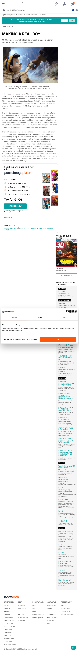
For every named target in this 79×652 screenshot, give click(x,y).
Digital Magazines (37, 617)
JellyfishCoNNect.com (67, 614)
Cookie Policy (8, 641)
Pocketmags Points (38, 614)
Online (34, 611)
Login (48, 623)
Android (34, 608)
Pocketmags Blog (9, 620)
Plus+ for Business (9, 626)
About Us (63, 605)
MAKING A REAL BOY (39, 15)
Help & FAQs (22, 605)
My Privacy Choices (10, 644)
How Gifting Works (23, 617)
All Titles (6, 605)
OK (58, 339)
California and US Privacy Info (9, 634)
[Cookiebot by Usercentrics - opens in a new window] (68, 311)
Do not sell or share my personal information (20, 339)
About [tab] (65, 317)
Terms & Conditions (10, 638)
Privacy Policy (8, 629)
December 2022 (27, 15)
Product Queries (51, 605)
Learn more (8, 217)
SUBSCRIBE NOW (15, 206)
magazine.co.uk (65, 611)
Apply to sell (50, 620)
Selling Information (52, 617)
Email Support (22, 608)
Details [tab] (39, 317)
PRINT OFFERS (24, 228)
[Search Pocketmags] (4, 10)
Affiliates (49, 608)
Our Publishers (8, 623)
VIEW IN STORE (66, 275)
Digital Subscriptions (8, 15)
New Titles (7, 608)
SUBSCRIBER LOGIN (11, 228)
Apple (34, 605)
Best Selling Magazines (7, 613)
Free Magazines (8, 617)
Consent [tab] (14, 317)
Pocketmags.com (66, 608)
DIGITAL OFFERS (36, 228)
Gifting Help (21, 620)
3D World (18, 15)
